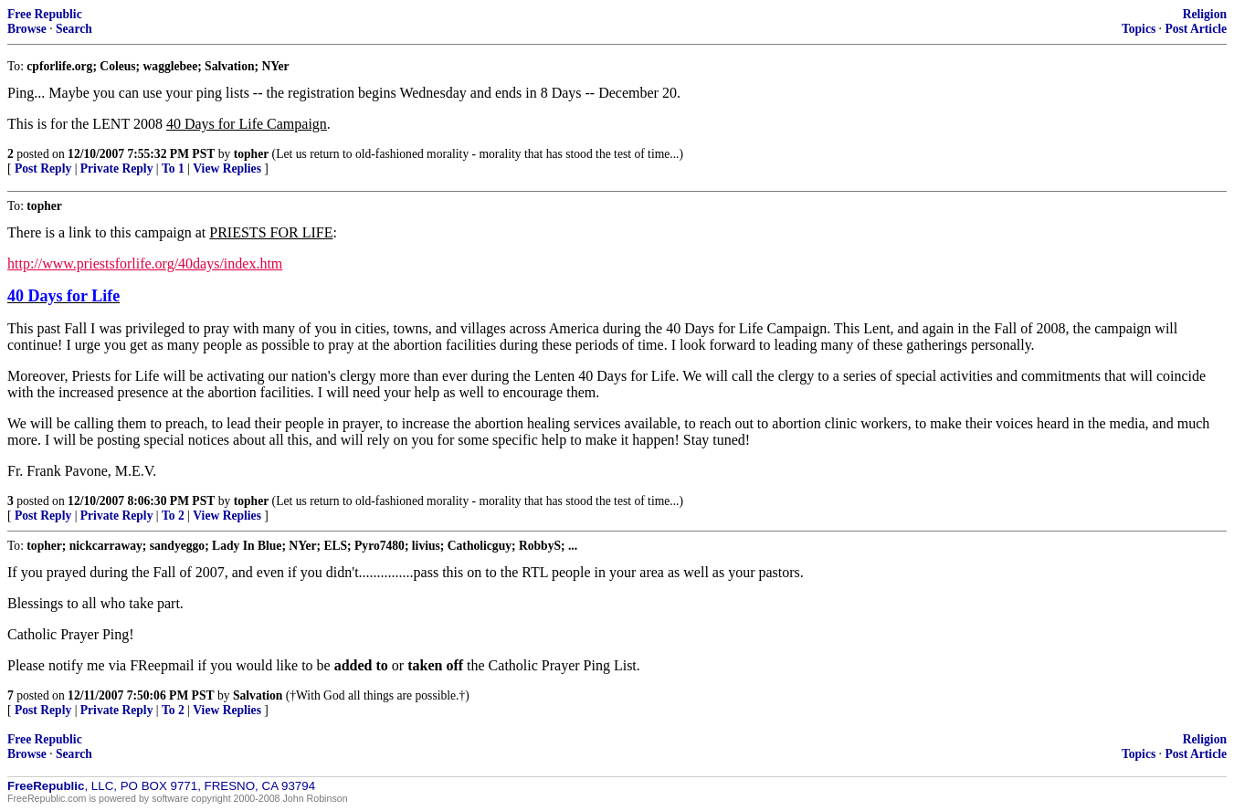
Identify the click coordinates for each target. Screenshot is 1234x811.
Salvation (257, 695)
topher (251, 154)
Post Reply (43, 168)
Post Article (1196, 29)
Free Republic (44, 14)
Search (74, 29)
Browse (27, 29)
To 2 (173, 515)
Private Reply (116, 168)
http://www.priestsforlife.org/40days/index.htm (144, 263)
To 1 (173, 168)
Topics (1138, 29)
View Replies (227, 168)
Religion (1205, 14)
